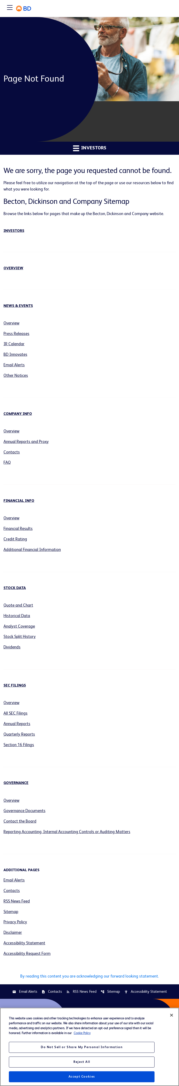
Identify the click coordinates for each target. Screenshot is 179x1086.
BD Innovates (15, 355)
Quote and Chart (18, 606)
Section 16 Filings (18, 746)
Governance (15, 784)
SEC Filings (14, 686)
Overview (13, 268)
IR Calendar (14, 344)
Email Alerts (14, 365)
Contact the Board (20, 822)
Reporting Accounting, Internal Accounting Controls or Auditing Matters (68, 833)
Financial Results (18, 529)
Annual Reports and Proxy (26, 442)
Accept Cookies (82, 1076)
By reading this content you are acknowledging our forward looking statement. (89, 978)
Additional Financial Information (32, 550)
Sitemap (10, 913)
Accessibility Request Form (27, 955)
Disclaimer (12, 934)
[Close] (171, 1015)
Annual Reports (17, 725)
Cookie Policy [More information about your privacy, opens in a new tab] (82, 1033)
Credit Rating (15, 540)
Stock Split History (19, 638)
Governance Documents (24, 812)
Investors (13, 231)
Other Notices (15, 376)
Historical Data (16, 617)
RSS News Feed (16, 902)
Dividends (12, 648)
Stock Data (14, 589)
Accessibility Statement (24, 944)
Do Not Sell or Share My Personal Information (82, 1047)
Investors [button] (89, 148)
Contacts (11, 453)
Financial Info (18, 501)
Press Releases (16, 334)
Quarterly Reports (19, 735)
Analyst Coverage (19, 627)
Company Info (17, 414)
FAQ (7, 463)
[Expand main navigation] (10, 8)
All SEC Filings (15, 714)
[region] (89, 1047)
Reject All (81, 1062)
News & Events (18, 306)
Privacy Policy (15, 923)
